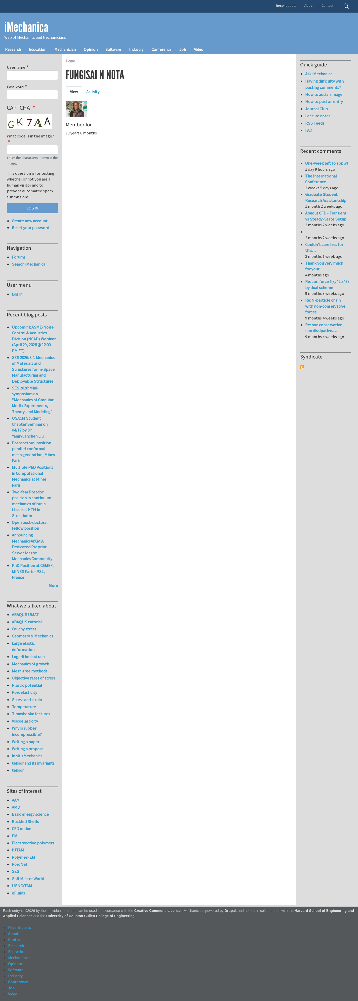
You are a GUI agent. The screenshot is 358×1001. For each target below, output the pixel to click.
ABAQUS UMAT (25, 614)
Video (198, 49)
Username (16, 67)
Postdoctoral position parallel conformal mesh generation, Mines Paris (33, 451)
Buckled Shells (25, 821)
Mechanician (65, 49)
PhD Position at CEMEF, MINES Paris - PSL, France (33, 571)
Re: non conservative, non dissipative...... (324, 328)
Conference (161, 49)
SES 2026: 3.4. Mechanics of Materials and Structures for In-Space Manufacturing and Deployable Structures (33, 369)
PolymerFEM (23, 857)
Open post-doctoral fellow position (30, 525)
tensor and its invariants (33, 763)
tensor (18, 770)
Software (113, 49)
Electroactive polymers (33, 843)
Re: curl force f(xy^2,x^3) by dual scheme (327, 284)
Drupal (230, 911)
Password (15, 87)
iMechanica (26, 27)
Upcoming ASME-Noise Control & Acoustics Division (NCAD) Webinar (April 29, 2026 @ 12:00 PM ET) (34, 338)
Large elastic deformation (23, 646)
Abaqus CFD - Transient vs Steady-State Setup (325, 216)
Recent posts (286, 5)
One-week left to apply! (326, 163)
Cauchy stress (24, 629)
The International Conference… (321, 179)
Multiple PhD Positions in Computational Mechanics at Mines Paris (32, 476)
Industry (136, 49)
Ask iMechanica (318, 74)
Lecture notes (317, 116)
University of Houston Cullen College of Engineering (90, 916)
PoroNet (19, 864)
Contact (327, 5)
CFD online (21, 828)
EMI (15, 836)
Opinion (91, 49)
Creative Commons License (157, 911)
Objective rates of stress (33, 678)
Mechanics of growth (30, 664)
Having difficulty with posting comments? (324, 84)
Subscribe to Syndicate (302, 367)
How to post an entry (324, 101)
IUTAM (18, 850)
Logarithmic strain (28, 656)
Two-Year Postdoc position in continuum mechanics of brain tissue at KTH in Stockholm (31, 503)
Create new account (30, 221)
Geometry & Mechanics (32, 636)
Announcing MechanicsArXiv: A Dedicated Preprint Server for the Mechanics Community (32, 546)
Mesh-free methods (29, 671)
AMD (16, 807)
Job (182, 49)
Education (37, 49)
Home (70, 61)
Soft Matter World (28, 878)
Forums (18, 257)
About (308, 5)
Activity (92, 91)
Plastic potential (27, 685)
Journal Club (316, 109)
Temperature (24, 706)
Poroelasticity (24, 692)
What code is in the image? (30, 136)
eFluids (18, 893)
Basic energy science (30, 814)
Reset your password (30, 227)
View (74, 91)
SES (15, 871)
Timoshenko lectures (31, 714)
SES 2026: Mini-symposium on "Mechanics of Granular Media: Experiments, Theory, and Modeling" (32, 399)
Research (13, 49)
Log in (17, 294)
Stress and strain (27, 699)
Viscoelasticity (25, 721)
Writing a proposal (28, 749)
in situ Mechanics (27, 756)
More (53, 585)
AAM (16, 800)
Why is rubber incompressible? (27, 731)
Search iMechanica (28, 264)
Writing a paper (25, 741)
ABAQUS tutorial (27, 622)
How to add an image (323, 94)
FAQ (308, 130)
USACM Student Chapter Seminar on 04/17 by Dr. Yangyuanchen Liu (30, 427)
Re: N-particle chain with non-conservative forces (325, 306)
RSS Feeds (314, 123)
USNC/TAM (22, 885)
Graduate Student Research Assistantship (325, 197)
